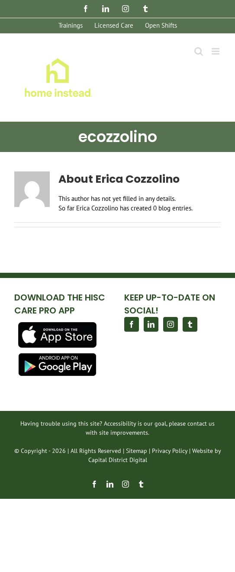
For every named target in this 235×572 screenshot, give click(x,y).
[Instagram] (170, 324)
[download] (57, 325)
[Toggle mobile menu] (216, 51)
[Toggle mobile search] (198, 51)
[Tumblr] (190, 324)
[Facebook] (131, 324)
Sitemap (136, 451)
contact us (201, 423)
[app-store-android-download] (57, 356)
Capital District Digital (117, 460)
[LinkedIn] (151, 324)
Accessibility (120, 423)
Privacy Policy (169, 451)
